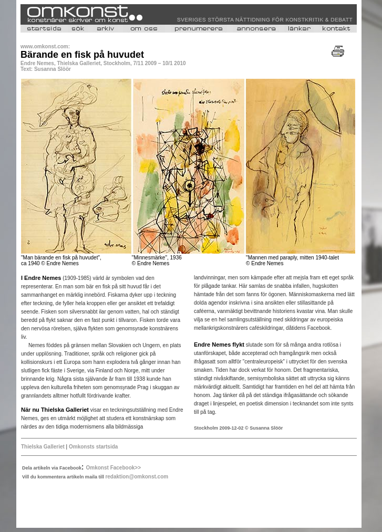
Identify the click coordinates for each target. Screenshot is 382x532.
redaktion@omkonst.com (136, 476)
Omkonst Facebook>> (113, 468)
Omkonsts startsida (93, 447)
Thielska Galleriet (43, 447)
